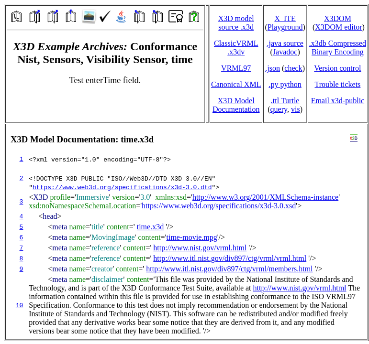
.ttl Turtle (285, 101)
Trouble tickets (337, 84)
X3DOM (337, 18)
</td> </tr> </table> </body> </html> (186, 231)
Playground (285, 27)
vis (295, 109)
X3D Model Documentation (236, 105)
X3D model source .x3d (236, 22)
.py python (284, 84)
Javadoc (285, 52)
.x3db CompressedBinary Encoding (337, 47)
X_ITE (284, 18)
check (293, 68)
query (278, 109)
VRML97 (236, 68)
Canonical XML (236, 84)
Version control (337, 68)
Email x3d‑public (338, 101)
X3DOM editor (338, 27)
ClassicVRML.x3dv (236, 47)
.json (272, 68)
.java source (285, 43)
